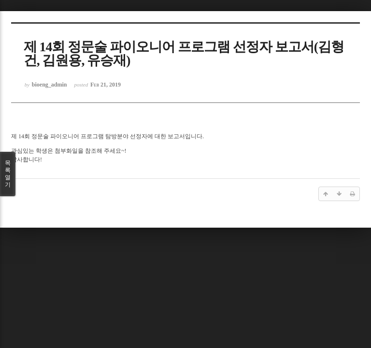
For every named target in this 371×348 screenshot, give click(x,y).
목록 (8, 174)
